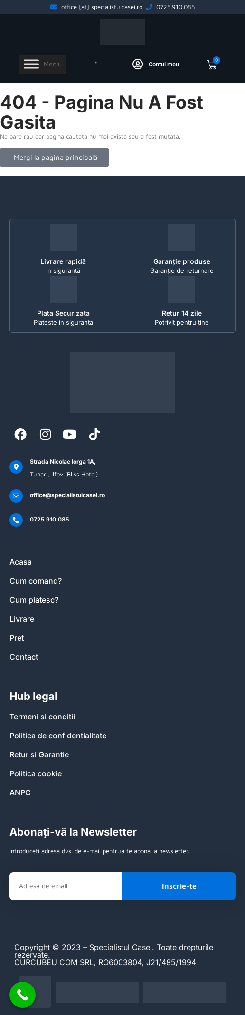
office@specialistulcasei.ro (67, 495)
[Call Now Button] (22, 995)
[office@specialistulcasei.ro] (16, 496)
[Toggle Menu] (31, 64)
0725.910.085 (49, 519)
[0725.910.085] (16, 520)
